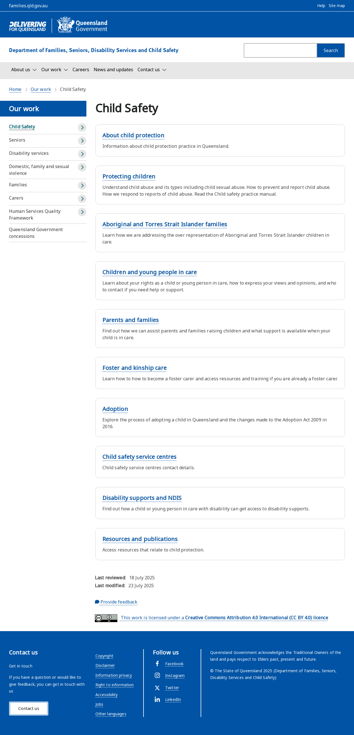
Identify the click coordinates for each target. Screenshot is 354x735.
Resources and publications (140, 539)
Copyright (104, 655)
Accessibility (106, 694)
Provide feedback (116, 602)
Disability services (29, 153)
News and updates (113, 69)
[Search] (331, 50)
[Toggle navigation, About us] (24, 69)
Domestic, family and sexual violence (39, 169)
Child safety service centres (139, 457)
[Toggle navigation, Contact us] (152, 69)
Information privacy (113, 675)
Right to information (114, 684)
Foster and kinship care (134, 368)
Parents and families (130, 320)
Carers (16, 198)
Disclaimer (105, 665)
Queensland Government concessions (36, 232)
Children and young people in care (149, 272)
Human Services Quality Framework (35, 214)
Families (18, 185)
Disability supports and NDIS (142, 498)
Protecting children (129, 176)
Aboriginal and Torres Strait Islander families (164, 224)
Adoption (115, 409)
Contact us (28, 708)
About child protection (133, 135)
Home (15, 89)
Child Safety (22, 127)
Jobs (99, 704)
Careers (81, 69)
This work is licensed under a (211, 618)
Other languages (110, 713)
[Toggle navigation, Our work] (54, 69)
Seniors (17, 140)
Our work (41, 89)
